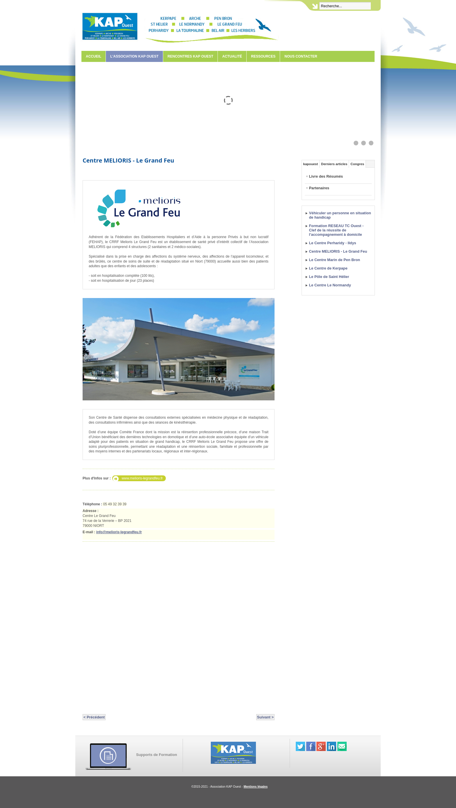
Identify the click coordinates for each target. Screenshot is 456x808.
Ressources (263, 56)
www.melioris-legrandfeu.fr (142, 478)
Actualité (232, 56)
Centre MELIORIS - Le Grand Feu (128, 160)
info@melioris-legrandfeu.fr (119, 532)
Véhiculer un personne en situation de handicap (340, 215)
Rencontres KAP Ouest (190, 56)
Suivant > (265, 717)
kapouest (310, 164)
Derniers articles (334, 164)
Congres (357, 164)
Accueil (93, 56)
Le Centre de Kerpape (328, 268)
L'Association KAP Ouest (134, 56)
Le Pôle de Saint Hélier (329, 276)
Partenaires (319, 188)
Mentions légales (256, 786)
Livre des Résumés (326, 176)
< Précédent (94, 717)
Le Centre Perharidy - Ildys (332, 243)
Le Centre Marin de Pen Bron (334, 260)
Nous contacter (300, 56)
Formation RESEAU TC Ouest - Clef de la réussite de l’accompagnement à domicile (336, 230)
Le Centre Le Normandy (330, 285)
